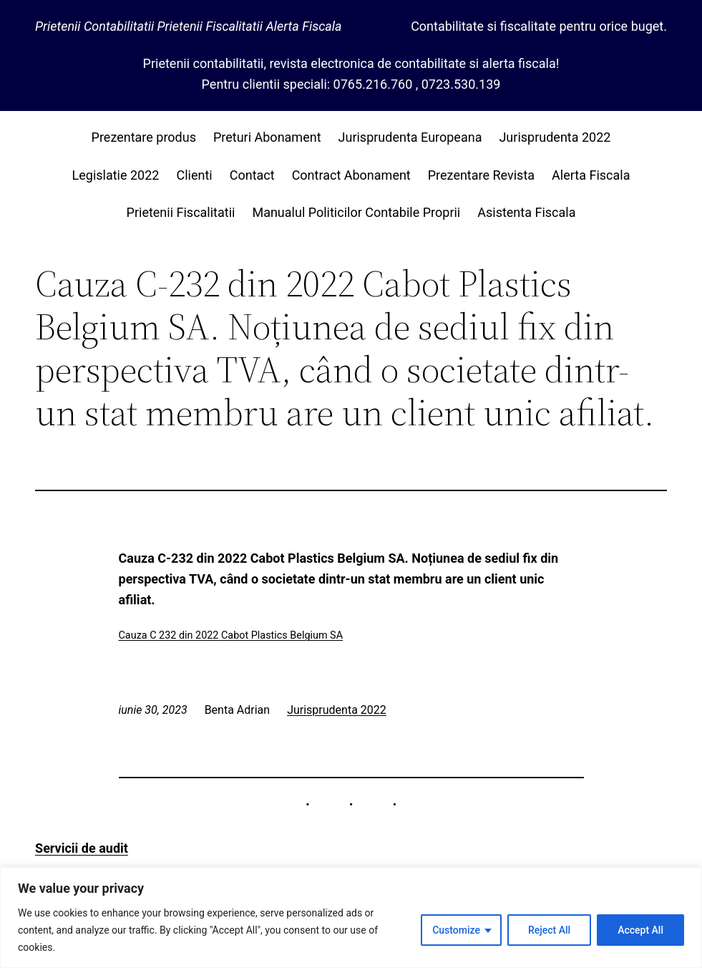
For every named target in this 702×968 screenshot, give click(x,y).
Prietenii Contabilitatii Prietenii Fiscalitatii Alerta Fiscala (188, 26)
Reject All (549, 930)
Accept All (640, 930)
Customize (456, 930)
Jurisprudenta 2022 (336, 710)
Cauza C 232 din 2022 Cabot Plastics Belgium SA (231, 635)
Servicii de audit (81, 848)
